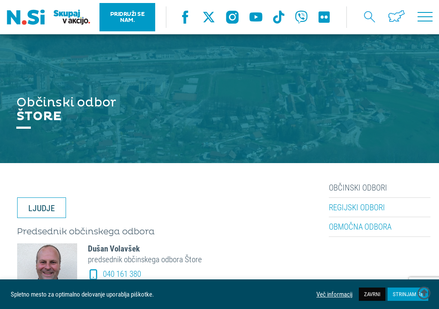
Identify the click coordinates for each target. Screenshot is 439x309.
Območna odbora (360, 226)
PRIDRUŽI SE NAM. (127, 17)
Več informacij (334, 294)
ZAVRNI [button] (372, 294)
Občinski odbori (358, 187)
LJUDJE (41, 207)
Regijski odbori (357, 207)
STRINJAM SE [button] (408, 294)
